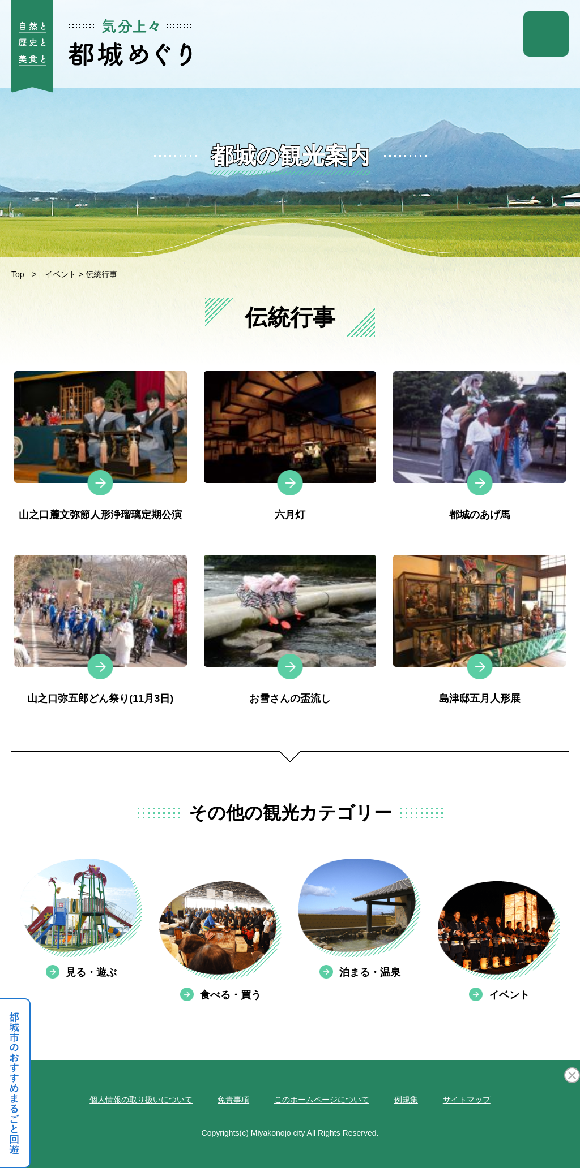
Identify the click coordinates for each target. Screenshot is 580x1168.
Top (17, 274)
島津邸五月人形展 (480, 698)
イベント (60, 274)
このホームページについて (321, 1099)
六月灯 (290, 514)
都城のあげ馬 (479, 514)
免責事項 (233, 1099)
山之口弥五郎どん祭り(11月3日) (100, 698)
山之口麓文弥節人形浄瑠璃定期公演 (100, 514)
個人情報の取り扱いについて (141, 1099)
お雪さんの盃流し (290, 698)
